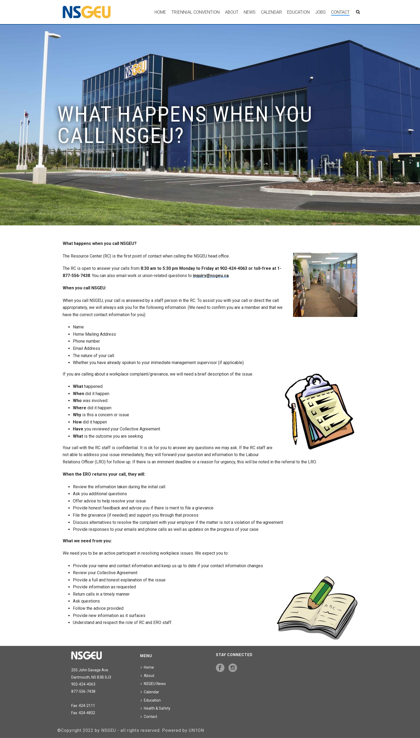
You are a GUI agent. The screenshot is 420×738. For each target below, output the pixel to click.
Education (298, 12)
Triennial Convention (195, 12)
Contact (340, 12)
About (231, 12)
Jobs (320, 12)
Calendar (271, 12)
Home (160, 12)
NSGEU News (153, 684)
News (250, 12)
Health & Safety (155, 708)
